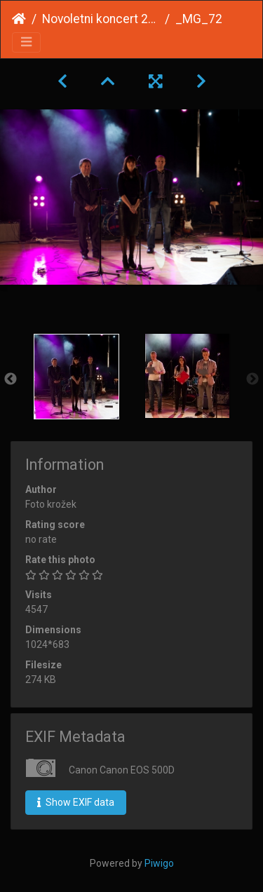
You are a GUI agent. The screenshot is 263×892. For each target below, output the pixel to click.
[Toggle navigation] (26, 42)
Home (19, 19)
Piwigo (159, 863)
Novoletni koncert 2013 (100, 19)
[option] (76, 376)
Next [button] (252, 379)
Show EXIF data (75, 802)
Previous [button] (11, 379)
